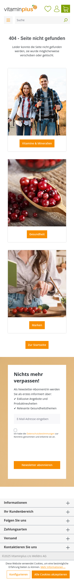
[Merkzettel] (47, 9)
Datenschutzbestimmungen (41, 433)
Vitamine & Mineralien (37, 143)
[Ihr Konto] (56, 9)
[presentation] (44, 449)
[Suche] (38, 20)
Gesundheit (37, 234)
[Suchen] (65, 20)
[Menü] (8, 20)
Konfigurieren (18, 574)
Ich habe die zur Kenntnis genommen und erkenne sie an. (36, 435)
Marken (37, 325)
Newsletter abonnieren (37, 465)
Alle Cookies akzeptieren (50, 574)
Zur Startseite (37, 345)
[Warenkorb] (65, 9)
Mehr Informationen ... (53, 567)
